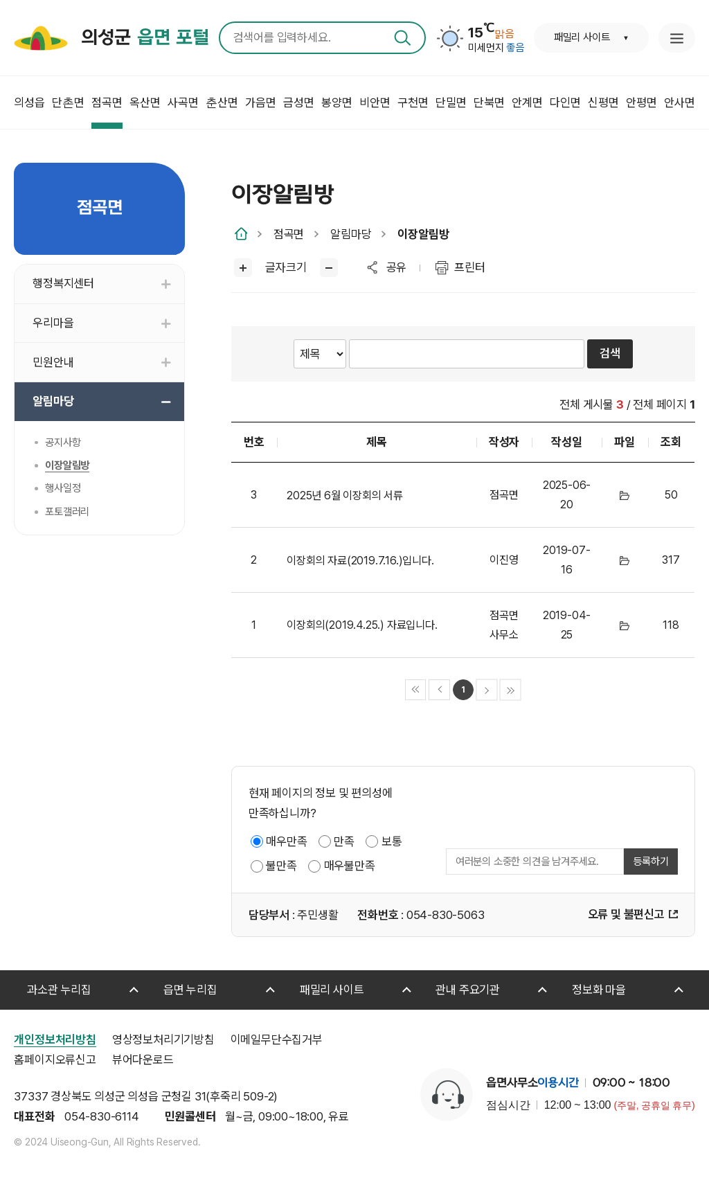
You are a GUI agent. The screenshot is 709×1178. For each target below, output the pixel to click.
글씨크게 (243, 267)
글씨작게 (329, 267)
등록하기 (650, 861)
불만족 (281, 866)
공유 (396, 267)
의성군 (144, 38)
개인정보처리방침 (55, 1039)
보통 (392, 841)
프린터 (469, 267)
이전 (439, 690)
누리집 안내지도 (676, 38)
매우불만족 (349, 866)
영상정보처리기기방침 (163, 1039)
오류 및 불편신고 (626, 914)
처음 (416, 690)
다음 (487, 690)
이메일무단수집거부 (277, 1039)
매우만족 (286, 841)
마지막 (510, 690)
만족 (344, 841)
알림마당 (350, 234)
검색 (402, 37)
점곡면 (288, 234)
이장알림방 (423, 234)
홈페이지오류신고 (55, 1060)
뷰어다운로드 (143, 1060)
